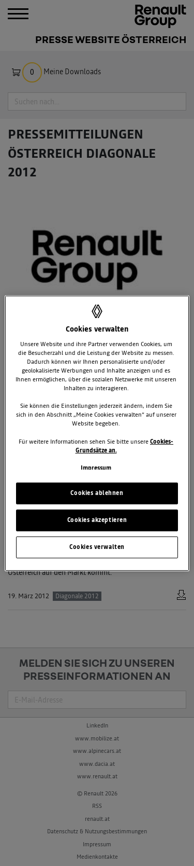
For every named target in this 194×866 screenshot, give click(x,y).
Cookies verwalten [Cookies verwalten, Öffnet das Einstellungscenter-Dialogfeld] (97, 547)
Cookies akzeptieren (97, 520)
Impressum (96, 468)
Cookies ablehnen (96, 493)
